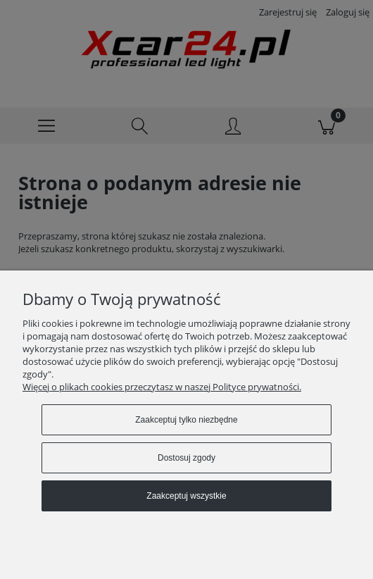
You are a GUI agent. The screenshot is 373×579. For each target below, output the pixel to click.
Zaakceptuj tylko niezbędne (186, 420)
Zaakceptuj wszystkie (186, 496)
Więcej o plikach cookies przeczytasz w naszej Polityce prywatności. (162, 386)
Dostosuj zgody (186, 458)
